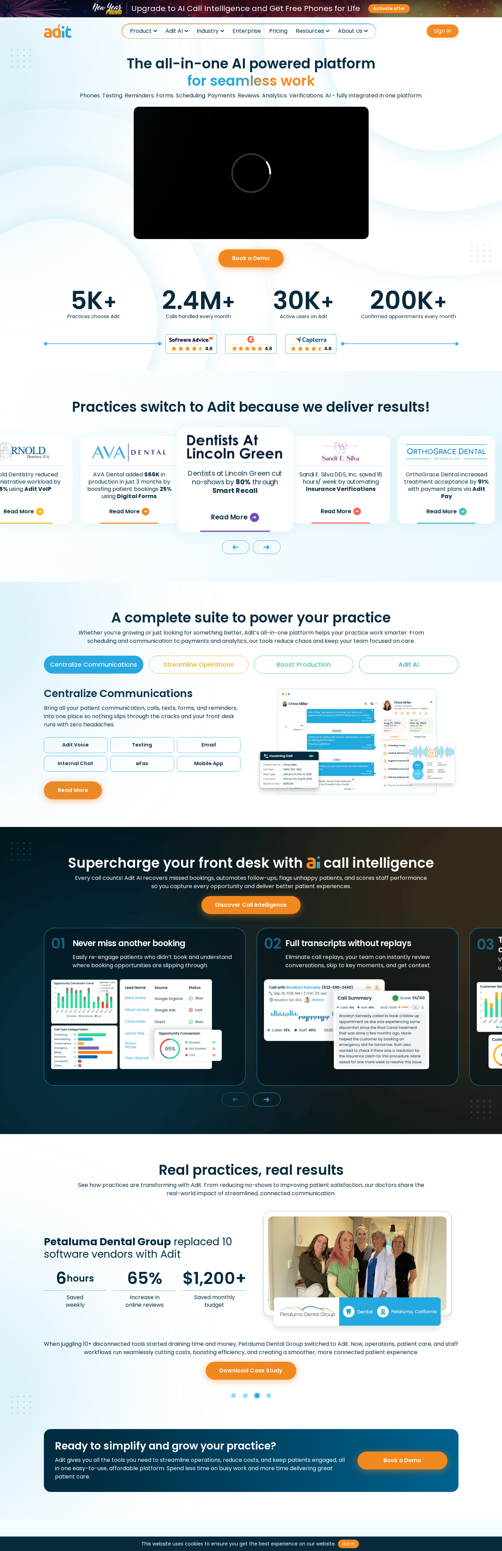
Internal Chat (75, 763)
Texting (142, 744)
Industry (208, 31)
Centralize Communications (93, 664)
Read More (40, 511)
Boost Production (303, 664)
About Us (350, 31)
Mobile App (208, 763)
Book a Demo (251, 258)
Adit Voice (75, 744)
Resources (310, 31)
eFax (142, 763)
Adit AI (174, 31)
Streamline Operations (198, 664)
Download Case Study (251, 1370)
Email (208, 744)
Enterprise (247, 31)
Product (141, 31)
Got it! (348, 1544)
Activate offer (389, 8)
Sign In (442, 31)
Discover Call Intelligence (251, 905)
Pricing (278, 31)
